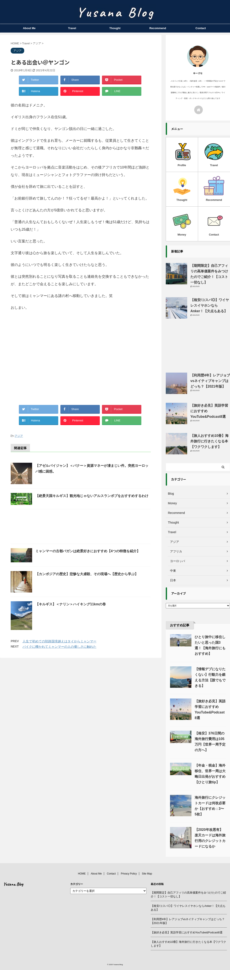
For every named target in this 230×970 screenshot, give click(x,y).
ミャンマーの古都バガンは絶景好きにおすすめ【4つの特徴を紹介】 (87, 551)
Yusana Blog (13, 884)
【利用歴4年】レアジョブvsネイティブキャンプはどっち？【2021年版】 (210, 380)
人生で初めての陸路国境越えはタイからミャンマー (59, 641)
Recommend (157, 28)
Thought (115, 28)
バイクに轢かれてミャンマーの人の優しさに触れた (59, 646)
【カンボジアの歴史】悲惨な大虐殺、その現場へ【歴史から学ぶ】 (86, 574)
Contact (201, 28)
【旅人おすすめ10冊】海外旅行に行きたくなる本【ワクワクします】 (209, 441)
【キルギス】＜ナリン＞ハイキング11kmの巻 (70, 604)
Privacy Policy (129, 873)
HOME (82, 873)
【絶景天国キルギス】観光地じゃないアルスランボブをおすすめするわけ (91, 496)
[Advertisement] (81, 358)
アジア (19, 435)
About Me (29, 28)
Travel (72, 28)
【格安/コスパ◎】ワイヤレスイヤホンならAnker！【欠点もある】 (209, 305)
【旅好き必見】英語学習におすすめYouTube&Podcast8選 (187, 932)
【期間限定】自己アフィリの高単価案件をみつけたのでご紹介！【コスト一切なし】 (188, 894)
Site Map (147, 873)
